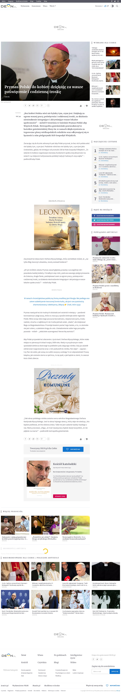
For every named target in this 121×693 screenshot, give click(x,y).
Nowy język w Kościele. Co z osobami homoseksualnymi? (74, 538)
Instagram (118, 1)
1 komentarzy (103, 169)
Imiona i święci (42, 676)
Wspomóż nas (73, 449)
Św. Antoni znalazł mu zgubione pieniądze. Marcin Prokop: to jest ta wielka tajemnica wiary (98, 103)
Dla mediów (37, 691)
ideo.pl (118, 691)
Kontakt (30, 691)
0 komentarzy (103, 185)
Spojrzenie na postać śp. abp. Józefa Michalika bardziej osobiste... (107, 191)
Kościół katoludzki (64, 464)
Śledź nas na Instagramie (104, 224)
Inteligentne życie (76, 656)
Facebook (111, 1)
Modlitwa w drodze (21, 1)
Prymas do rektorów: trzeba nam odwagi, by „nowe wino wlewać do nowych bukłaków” (105, 260)
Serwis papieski (26, 670)
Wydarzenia (25, 6)
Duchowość (42, 670)
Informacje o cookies (53, 691)
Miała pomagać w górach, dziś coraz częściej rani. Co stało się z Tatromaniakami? (98, 64)
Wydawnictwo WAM (20, 686)
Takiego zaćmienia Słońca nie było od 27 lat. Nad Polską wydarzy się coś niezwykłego (98, 52)
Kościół (7, 97)
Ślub (22, 676)
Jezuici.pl (4, 686)
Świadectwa (42, 673)
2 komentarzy (103, 152)
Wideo (73, 662)
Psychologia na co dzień (62, 673)
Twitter (115, 1)
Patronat (63, 691)
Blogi (31, 1)
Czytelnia (42, 662)
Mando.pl (36, 686)
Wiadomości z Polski (99, 615)
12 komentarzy (103, 160)
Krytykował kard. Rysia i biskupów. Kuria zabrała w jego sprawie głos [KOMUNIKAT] (104, 585)
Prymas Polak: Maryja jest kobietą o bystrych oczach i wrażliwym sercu (103, 315)
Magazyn (10, 1)
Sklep (45, 1)
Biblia (3, 1)
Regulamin (10, 691)
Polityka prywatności (20, 691)
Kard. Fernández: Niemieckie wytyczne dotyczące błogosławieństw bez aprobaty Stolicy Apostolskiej (15, 613)
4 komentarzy (103, 201)
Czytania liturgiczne (61, 670)
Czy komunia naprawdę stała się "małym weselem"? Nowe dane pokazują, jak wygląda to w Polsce (74, 613)
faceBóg (38, 1)
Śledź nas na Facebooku (104, 216)
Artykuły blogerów (26, 673)
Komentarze (36, 6)
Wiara (45, 6)
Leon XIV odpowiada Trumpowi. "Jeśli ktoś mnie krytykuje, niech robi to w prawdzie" (108, 175)
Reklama (44, 691)
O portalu (3, 691)
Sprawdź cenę (60, 496)
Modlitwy (58, 676)
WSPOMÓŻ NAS (113, 685)
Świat (23, 655)
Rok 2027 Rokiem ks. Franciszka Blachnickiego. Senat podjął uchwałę (105, 612)
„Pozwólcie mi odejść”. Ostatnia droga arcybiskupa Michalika (45, 538)
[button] (112, 6)
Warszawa (98, 6)
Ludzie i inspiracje (78, 673)
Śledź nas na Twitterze (104, 220)
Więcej (52, 6)
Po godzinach (60, 655)
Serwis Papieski (66, 587)
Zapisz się (114, 671)
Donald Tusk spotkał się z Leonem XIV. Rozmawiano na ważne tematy (45, 612)
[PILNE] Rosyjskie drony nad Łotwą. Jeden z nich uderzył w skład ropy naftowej (108, 183)
